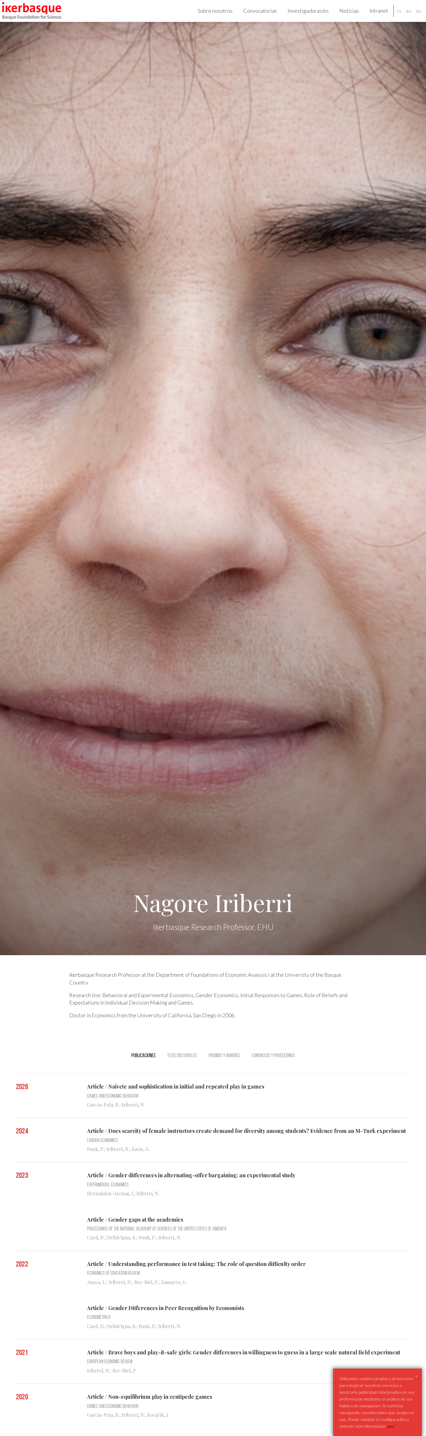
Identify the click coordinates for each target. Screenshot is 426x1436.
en (413, 17)
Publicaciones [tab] (143, 1067)
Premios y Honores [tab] (224, 1067)
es (393, 17)
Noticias (343, 16)
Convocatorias (254, 16)
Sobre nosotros (209, 16)
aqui (390, 1426)
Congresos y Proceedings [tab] (273, 1067)
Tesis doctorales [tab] (182, 1067)
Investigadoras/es (302, 16)
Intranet (373, 16)
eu (403, 17)
